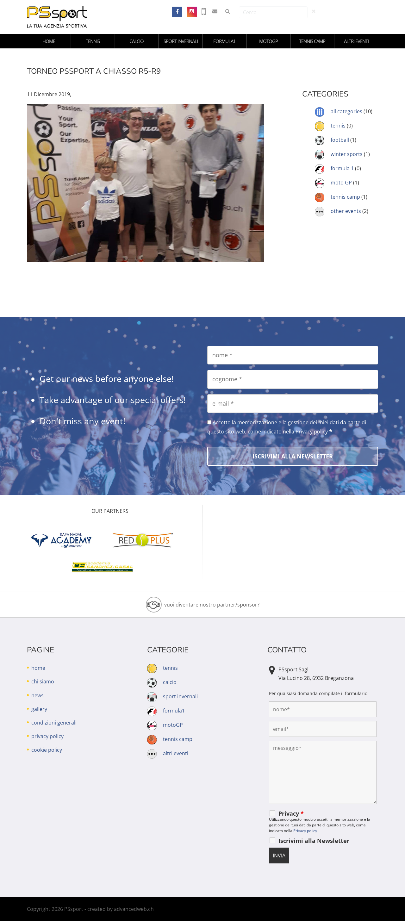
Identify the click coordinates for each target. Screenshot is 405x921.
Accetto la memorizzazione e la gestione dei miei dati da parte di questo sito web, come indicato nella (286, 427)
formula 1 (342, 168)
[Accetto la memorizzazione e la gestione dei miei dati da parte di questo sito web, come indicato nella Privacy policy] (209, 422)
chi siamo (42, 681)
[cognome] (292, 379)
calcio (136, 41)
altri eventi (356, 41)
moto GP (341, 182)
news (37, 695)
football (340, 139)
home (48, 41)
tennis (93, 41)
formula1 (224, 41)
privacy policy (47, 736)
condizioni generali (54, 722)
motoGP (268, 41)
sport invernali (181, 41)
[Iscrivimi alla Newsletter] (292, 456)
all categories (346, 111)
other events (346, 211)
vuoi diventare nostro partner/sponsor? (211, 604)
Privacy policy (312, 431)
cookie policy (46, 749)
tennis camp (312, 41)
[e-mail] (292, 403)
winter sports (347, 154)
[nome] (292, 355)
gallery (39, 709)
